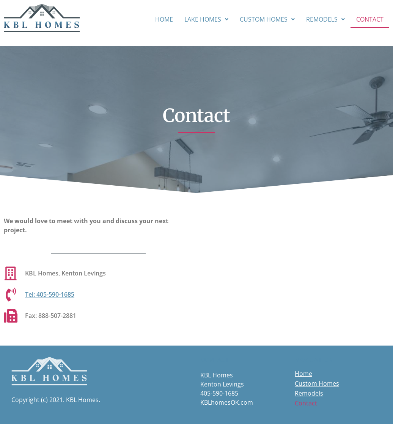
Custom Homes (267, 19)
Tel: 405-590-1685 (49, 294)
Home (164, 19)
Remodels (325, 19)
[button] (206, 19)
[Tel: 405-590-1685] (10, 295)
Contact (370, 19)
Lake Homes (206, 19)
